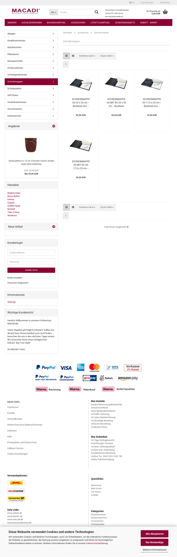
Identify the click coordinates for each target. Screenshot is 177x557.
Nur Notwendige (155, 542)
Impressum (12, 407)
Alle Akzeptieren (155, 533)
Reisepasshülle (14, 61)
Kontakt (11, 413)
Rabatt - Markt (148, 22)
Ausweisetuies (14, 109)
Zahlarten (12, 430)
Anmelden (31, 270)
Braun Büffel (13, 196)
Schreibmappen (15, 81)
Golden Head (13, 205)
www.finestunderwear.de (19, 522)
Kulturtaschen (14, 116)
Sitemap (11, 302)
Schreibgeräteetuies (17, 74)
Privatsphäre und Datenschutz (22, 442)
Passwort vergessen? (18, 282)
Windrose (12, 215)
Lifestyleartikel (100, 22)
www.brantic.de (14, 516)
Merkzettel (164, 2)
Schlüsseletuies (15, 68)
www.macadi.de (15, 519)
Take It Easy (13, 212)
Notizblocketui (14, 47)
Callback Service (15, 448)
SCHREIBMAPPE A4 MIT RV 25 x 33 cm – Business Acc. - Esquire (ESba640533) (116, 103)
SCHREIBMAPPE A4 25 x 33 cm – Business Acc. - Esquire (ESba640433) (81, 103)
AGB (9, 436)
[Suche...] (53, 12)
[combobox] (87, 56)
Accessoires (78, 22)
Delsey (10, 199)
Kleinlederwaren (32, 22)
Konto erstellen (14, 277)
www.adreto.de (14, 513)
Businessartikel (56, 22)
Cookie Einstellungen (17, 454)
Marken (12, 22)
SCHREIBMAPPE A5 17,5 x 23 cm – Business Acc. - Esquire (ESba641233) (151, 103)
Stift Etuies (12, 95)
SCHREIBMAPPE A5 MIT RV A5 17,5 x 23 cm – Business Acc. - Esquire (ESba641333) (81, 165)
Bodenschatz (13, 193)
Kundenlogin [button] (146, 2)
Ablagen (11, 33)
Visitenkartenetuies (16, 102)
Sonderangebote (125, 22)
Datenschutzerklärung (97, 543)
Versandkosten (14, 419)
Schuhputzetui (14, 88)
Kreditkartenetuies (16, 40)
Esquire (11, 202)
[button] (132, 2)
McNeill (11, 209)
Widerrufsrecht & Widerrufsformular (24, 424)
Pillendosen (13, 54)
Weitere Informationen (154, 549)
